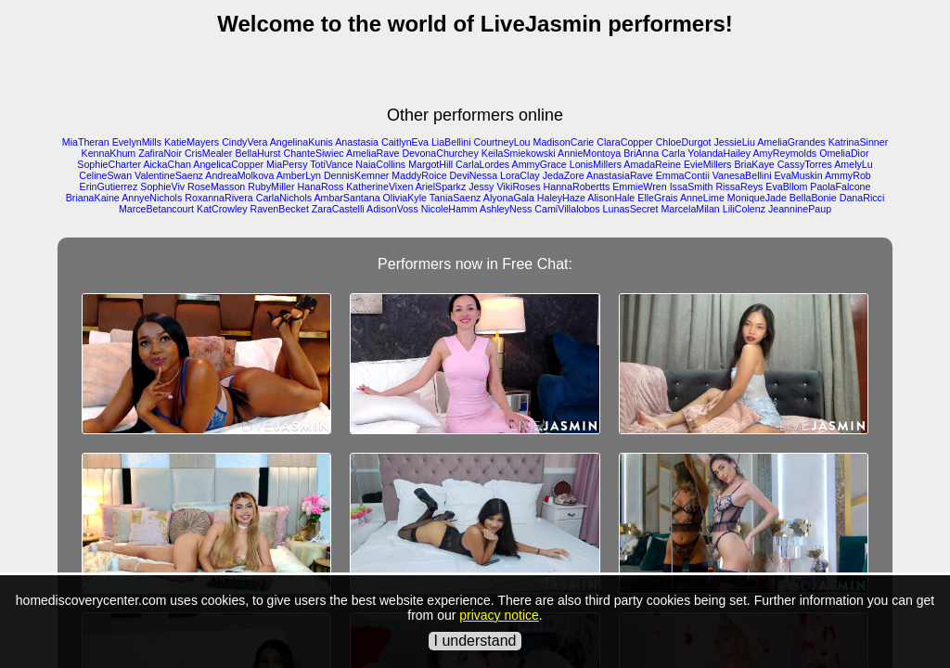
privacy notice (499, 615)
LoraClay (520, 175)
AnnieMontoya (589, 153)
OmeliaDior (843, 153)
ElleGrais (657, 197)
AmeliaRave (372, 153)
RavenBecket (279, 208)
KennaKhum (109, 153)
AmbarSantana (346, 197)
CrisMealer (209, 153)
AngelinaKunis (301, 142)
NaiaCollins (380, 164)
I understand (475, 641)
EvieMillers (708, 164)
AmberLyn (298, 175)
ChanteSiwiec (314, 153)
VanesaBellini (742, 175)
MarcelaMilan (690, 208)
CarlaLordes (482, 164)
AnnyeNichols (152, 197)
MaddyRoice (419, 175)
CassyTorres (804, 164)
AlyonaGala (508, 197)
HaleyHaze (561, 197)
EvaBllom (786, 186)
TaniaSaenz (455, 197)
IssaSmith (691, 186)
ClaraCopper (624, 142)
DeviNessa (474, 175)
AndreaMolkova (239, 175)
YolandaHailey (719, 153)
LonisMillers (596, 164)
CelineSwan (105, 175)
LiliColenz (744, 208)
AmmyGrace (539, 164)
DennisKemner (356, 175)
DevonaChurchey (440, 153)
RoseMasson (216, 186)
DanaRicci (862, 197)
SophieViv (162, 186)
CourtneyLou (502, 142)
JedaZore (563, 175)
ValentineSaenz (169, 175)
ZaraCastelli (338, 208)
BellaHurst (257, 153)
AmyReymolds (784, 153)
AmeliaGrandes (791, 142)
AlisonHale (611, 197)
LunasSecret (631, 208)
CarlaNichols (284, 197)
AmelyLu (853, 164)
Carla (673, 153)
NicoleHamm (449, 208)
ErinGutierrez (109, 186)
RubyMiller (271, 186)
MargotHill (430, 164)
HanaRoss (321, 186)
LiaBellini (451, 142)
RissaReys (739, 186)
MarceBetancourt (156, 208)
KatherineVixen (379, 186)
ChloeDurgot (684, 142)
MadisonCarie (564, 142)
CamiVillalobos (566, 208)
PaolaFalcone (840, 186)
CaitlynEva (405, 142)
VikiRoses (518, 186)
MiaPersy (286, 164)
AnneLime (702, 197)
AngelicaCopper (228, 164)
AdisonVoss (392, 208)
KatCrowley (222, 208)
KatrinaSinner (858, 142)
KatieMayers (191, 142)
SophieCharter (109, 164)
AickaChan (167, 164)
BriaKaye (754, 164)
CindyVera (244, 142)
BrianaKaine (93, 197)
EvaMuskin (799, 175)
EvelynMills (136, 142)
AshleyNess (506, 208)
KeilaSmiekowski (518, 153)
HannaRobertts (577, 186)
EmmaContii (683, 175)
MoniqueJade (757, 197)
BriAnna (641, 153)
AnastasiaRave (619, 175)
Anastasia (357, 142)
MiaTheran (85, 142)
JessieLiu (733, 142)
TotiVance (331, 164)
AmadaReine (652, 164)
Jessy (481, 186)
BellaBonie (813, 197)
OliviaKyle (405, 197)
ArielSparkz (441, 186)
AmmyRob (848, 175)
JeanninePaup (799, 208)
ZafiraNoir (160, 153)
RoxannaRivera (218, 197)
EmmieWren (639, 186)
